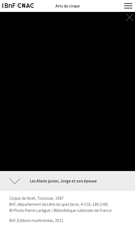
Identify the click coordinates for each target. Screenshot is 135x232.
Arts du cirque (67, 5)
